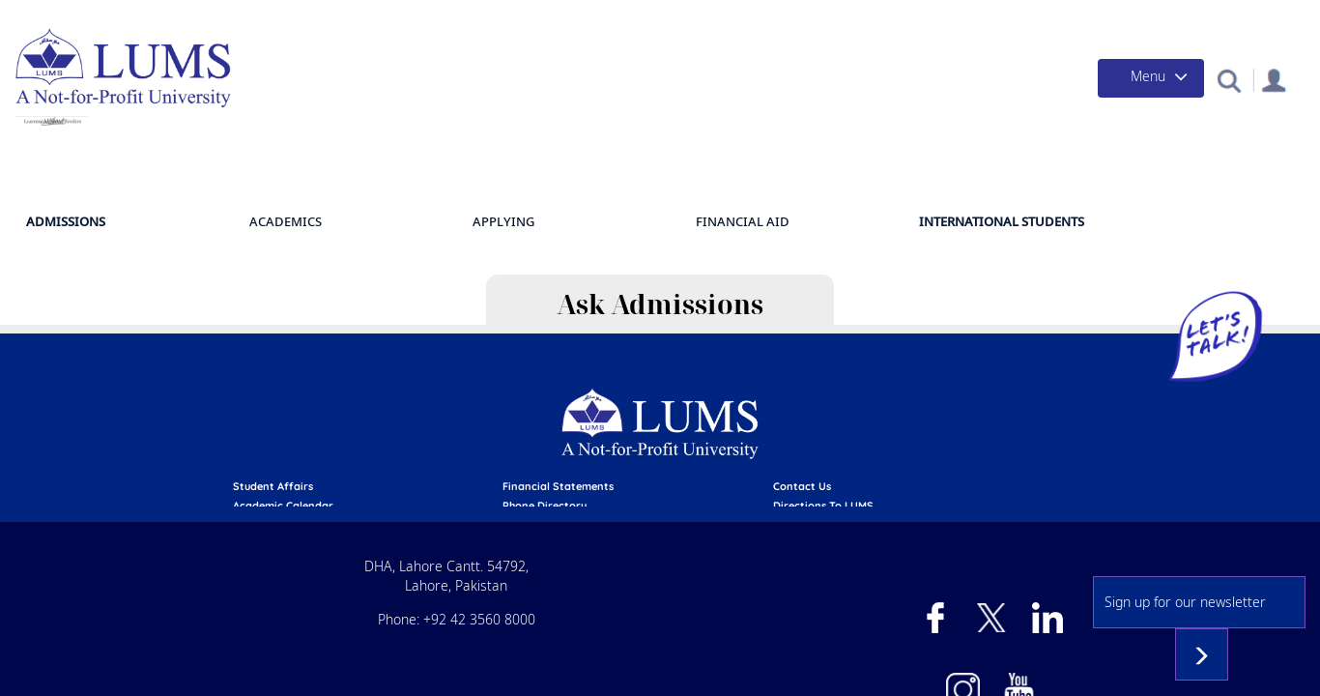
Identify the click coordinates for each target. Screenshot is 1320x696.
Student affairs (425, 387)
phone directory (687, 407)
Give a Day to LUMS (892, 13)
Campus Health (1025, 13)
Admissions (594, 13)
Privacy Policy (941, 444)
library (403, 426)
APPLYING (856, 209)
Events (1175, 13)
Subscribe (1239, 562)
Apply (517, 13)
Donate (786, 13)
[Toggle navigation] (1129, 98)
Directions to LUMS (955, 407)
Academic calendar (435, 407)
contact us (934, 387)
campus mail (677, 444)
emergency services (696, 426)
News (1114, 13)
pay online (412, 444)
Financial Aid (696, 13)
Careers (925, 426)
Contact (1247, 13)
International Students (1169, 210)
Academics (746, 209)
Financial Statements (700, 387)
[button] (1218, 100)
